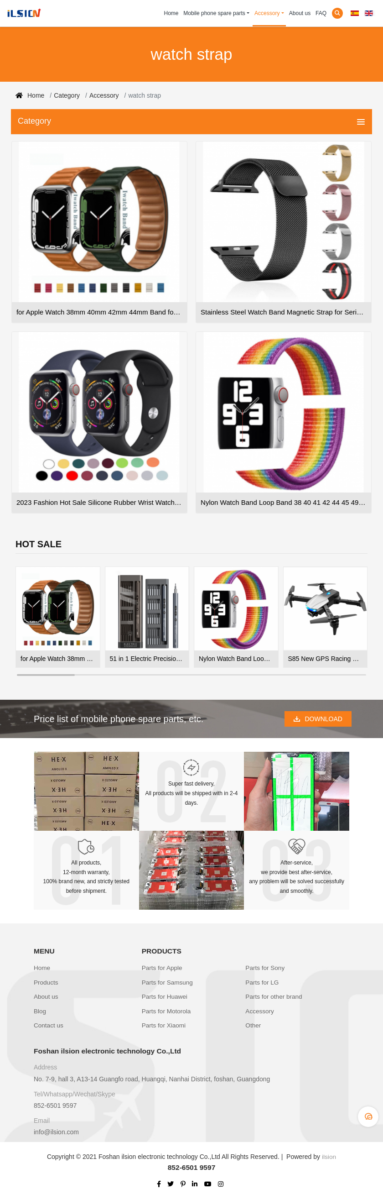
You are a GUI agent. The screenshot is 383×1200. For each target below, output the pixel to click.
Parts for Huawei (165, 995)
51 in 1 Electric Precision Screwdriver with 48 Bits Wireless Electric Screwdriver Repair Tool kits (147, 658)
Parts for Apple (163, 968)
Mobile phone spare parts (214, 13)
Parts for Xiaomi (164, 1022)
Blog (40, 1008)
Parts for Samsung (168, 981)
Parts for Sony (265, 968)
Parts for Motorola (167, 1008)
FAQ (321, 13)
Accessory (266, 13)
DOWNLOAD (318, 719)
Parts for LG (262, 981)
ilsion (329, 1153)
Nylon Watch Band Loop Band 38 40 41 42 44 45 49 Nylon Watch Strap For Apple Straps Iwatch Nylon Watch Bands (236, 658)
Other (253, 1022)
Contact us (49, 1022)
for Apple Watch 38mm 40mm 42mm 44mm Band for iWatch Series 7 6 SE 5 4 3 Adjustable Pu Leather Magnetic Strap (58, 658)
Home (171, 13)
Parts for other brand (274, 995)
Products (46, 981)
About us (300, 13)
